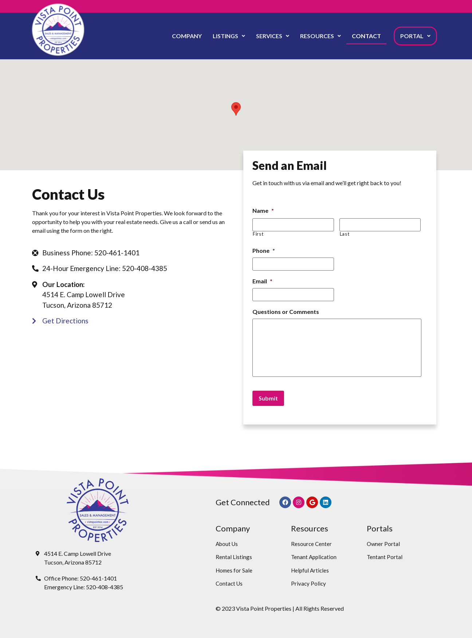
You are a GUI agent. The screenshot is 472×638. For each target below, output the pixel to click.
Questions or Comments (285, 311)
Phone (263, 250)
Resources (320, 35)
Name (263, 210)
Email (262, 281)
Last (345, 234)
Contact (366, 35)
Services (272, 35)
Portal (415, 35)
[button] (229, 36)
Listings (229, 35)
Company (187, 35)
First (258, 234)
